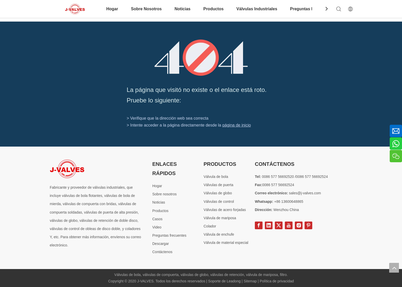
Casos (157, 219)
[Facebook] (259, 225)
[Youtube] (289, 225)
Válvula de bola (216, 177)
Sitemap (251, 281)
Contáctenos (162, 252)
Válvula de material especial (226, 243)
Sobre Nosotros (146, 9)
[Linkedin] (269, 225)
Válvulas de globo (218, 193)
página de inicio (236, 125)
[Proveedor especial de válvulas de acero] (67, 168)
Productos (213, 9)
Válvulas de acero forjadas (225, 210)
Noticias (182, 9)
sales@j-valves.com (305, 193)
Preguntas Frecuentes (311, 9)
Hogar (112, 9)
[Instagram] (299, 225)
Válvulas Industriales (256, 9)
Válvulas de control (219, 201)
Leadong (234, 281)
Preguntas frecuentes (169, 235)
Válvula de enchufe (219, 234)
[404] (201, 58)
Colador (210, 226)
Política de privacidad (277, 281)
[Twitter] (279, 225)
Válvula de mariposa (220, 218)
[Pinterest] (308, 225)
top (394, 268)
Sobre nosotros (164, 194)
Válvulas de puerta (218, 185)
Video (157, 227)
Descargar (160, 244)
